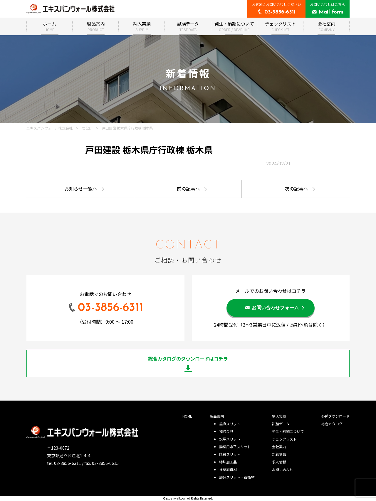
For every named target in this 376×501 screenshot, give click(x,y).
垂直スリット (229, 423)
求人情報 (279, 461)
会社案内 (326, 26)
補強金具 (226, 431)
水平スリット (229, 438)
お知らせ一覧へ (80, 188)
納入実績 (142, 26)
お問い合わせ (282, 469)
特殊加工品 (228, 461)
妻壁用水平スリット (235, 446)
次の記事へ (296, 188)
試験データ (188, 26)
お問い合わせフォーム (275, 308)
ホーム (49, 26)
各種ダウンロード (335, 415)
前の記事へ (188, 188)
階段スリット (229, 454)
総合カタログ (332, 423)
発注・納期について (234, 26)
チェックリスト (280, 26)
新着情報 (279, 454)
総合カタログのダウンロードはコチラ (188, 358)
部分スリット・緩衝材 (236, 477)
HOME (187, 415)
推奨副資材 (228, 469)
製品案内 (96, 26)
